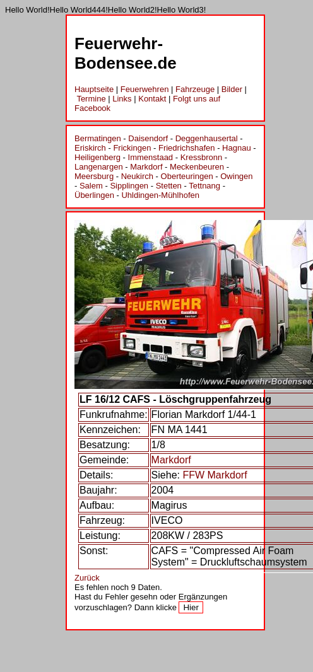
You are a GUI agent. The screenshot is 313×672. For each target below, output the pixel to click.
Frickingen (132, 148)
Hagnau (236, 148)
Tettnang (204, 185)
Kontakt (152, 98)
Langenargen (98, 166)
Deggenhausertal (206, 138)
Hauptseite (94, 89)
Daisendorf (148, 138)
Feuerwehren (145, 89)
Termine (90, 98)
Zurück (87, 577)
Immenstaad (151, 157)
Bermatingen (97, 138)
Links (121, 98)
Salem (91, 185)
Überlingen (94, 195)
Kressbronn (201, 157)
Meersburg (94, 176)
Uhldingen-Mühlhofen (160, 195)
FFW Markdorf (214, 475)
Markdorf (146, 166)
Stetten (169, 185)
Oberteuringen (187, 176)
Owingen (236, 176)
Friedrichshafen (186, 148)
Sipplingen (129, 185)
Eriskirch (90, 148)
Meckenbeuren (197, 166)
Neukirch (137, 176)
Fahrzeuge (195, 89)
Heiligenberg (97, 157)
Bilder (231, 89)
